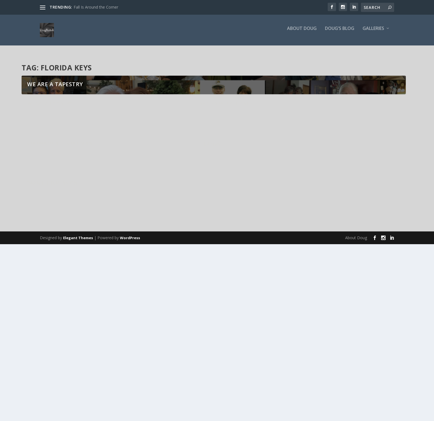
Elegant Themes (78, 414)
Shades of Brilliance (183, 313)
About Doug (302, 32)
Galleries (373, 32)
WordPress (130, 414)
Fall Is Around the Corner (96, 7)
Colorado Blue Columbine (322, 313)
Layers (35, 359)
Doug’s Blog (339, 32)
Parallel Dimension (182, 359)
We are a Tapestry (55, 287)
